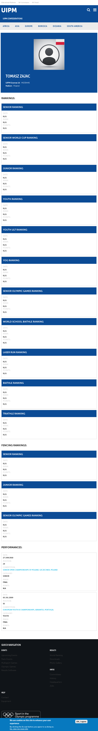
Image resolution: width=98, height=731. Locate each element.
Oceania (57, 26)
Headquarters (56, 682)
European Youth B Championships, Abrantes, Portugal (28, 610)
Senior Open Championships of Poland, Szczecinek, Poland (30, 570)
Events (4, 650)
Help (3, 692)
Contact (5, 697)
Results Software (8, 670)
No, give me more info (19, 729)
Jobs (52, 686)
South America (74, 26)
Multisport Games (9, 663)
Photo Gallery (56, 663)
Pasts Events (6, 659)
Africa (6, 26)
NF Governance (23, 2)
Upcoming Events (9, 655)
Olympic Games (8, 666)
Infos (52, 669)
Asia (17, 26)
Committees (55, 674)
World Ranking (56, 655)
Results (53, 650)
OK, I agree (81, 722)
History (53, 678)
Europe (29, 26)
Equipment (6, 701)
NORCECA (42, 26)
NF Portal (35, 2)
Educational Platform (8, 2)
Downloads (55, 659)
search (88, 9)
